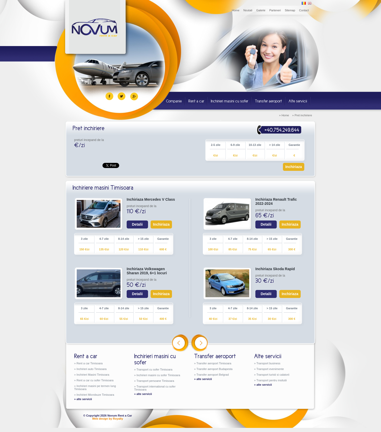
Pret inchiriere (303, 115)
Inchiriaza (293, 167)
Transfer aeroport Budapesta (214, 369)
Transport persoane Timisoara (155, 380)
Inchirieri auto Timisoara (91, 369)
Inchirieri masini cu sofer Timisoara (158, 375)
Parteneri (275, 10)
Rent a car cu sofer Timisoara (95, 380)
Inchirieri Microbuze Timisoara (95, 394)
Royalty (118, 418)
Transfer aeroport (268, 101)
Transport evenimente (270, 369)
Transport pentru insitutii (271, 380)
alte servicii (84, 399)
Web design (100, 418)
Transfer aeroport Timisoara (213, 363)
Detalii (137, 224)
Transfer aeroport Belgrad (212, 374)
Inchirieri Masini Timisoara (92, 374)
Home (235, 10)
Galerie (260, 10)
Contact (304, 10)
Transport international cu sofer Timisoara (155, 388)
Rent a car (196, 101)
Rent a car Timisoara (89, 363)
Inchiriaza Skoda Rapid (275, 269)
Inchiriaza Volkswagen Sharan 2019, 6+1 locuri (147, 271)
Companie (174, 101)
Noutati (247, 10)
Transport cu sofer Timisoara (154, 369)
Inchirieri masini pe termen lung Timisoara (95, 387)
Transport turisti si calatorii (272, 374)
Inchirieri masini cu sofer (229, 101)
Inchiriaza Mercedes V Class (151, 199)
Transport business (268, 363)
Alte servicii (298, 101)
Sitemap (290, 10)
